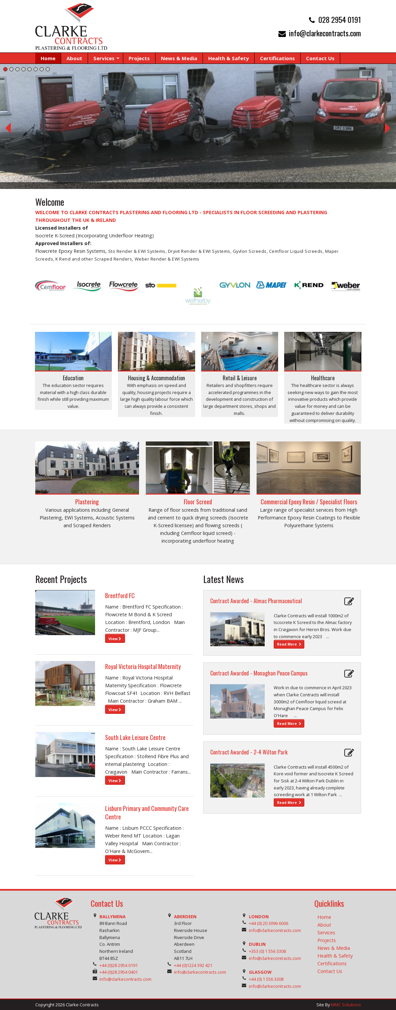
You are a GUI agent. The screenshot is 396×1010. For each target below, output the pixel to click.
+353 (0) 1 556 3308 (267, 951)
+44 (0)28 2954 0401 (118, 972)
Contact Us (329, 971)
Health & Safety (335, 956)
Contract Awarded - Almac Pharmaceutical (256, 601)
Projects (326, 940)
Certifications (332, 963)
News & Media (333, 948)
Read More (289, 644)
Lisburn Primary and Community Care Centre (147, 812)
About (324, 925)
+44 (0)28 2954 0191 (118, 965)
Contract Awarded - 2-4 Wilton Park (249, 752)
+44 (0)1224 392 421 (193, 965)
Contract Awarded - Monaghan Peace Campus (259, 673)
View (114, 638)
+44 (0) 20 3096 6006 (268, 923)
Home (324, 917)
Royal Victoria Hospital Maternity (143, 666)
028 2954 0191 (339, 19)
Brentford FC (120, 595)
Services (326, 932)
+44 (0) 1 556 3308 (266, 979)
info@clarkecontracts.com (325, 32)
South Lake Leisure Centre (135, 737)
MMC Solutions (346, 1005)
